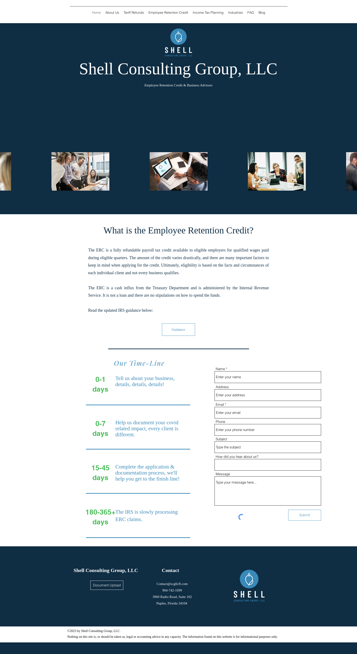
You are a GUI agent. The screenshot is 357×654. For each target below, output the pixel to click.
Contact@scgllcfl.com (172, 584)
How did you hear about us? (237, 456)
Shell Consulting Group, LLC (106, 570)
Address (222, 387)
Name (220, 369)
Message (223, 474)
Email (220, 404)
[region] (178, 321)
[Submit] (304, 515)
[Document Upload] (106, 585)
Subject (221, 439)
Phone (220, 421)
